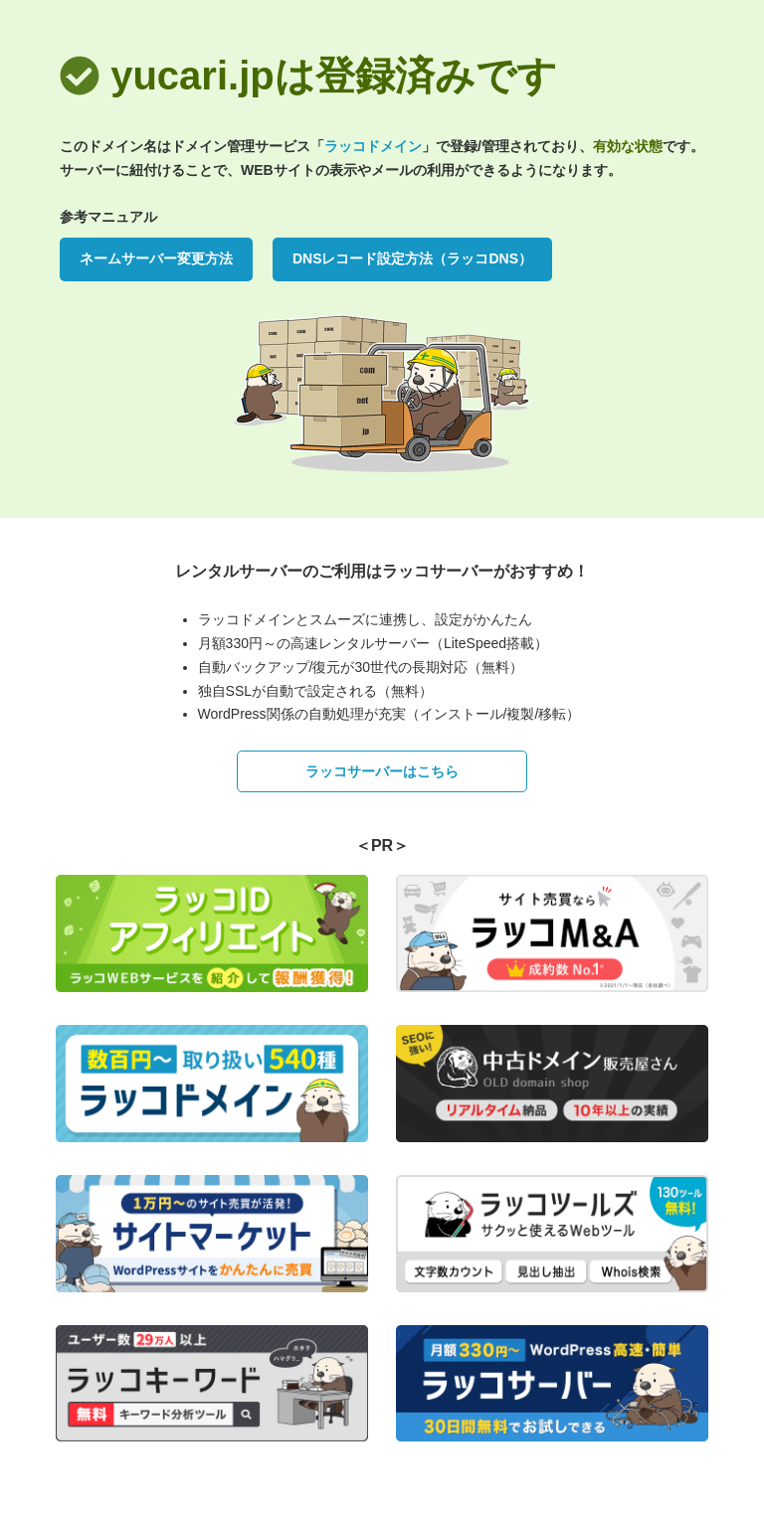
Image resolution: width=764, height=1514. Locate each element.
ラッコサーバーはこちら (382, 771)
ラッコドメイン (373, 146)
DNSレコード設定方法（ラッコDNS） (412, 258)
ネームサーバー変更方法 (156, 258)
